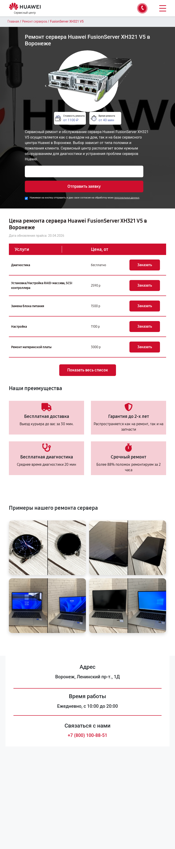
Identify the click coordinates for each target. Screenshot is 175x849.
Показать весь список (87, 370)
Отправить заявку (84, 186)
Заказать (144, 265)
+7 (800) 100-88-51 (87, 735)
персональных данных (126, 197)
